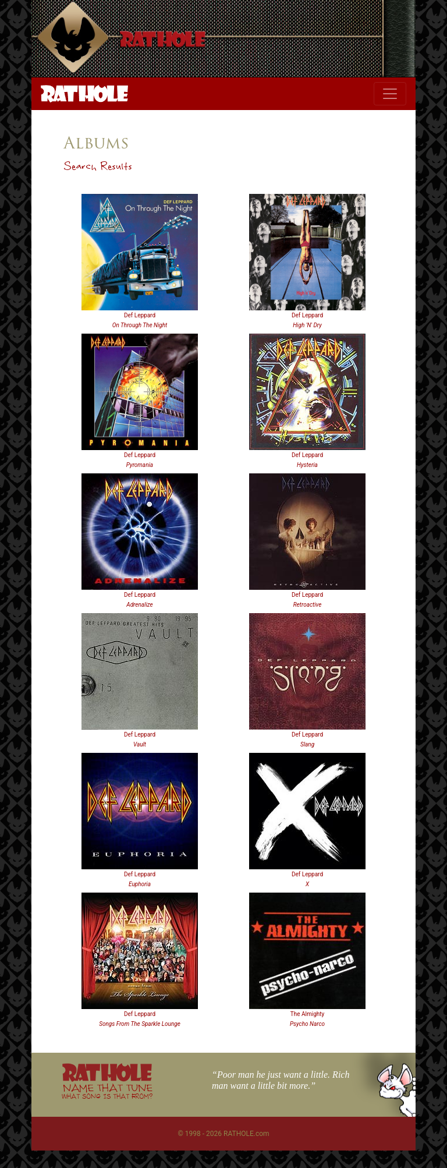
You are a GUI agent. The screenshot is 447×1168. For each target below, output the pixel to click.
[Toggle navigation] (390, 93)
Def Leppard (139, 315)
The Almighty (307, 1014)
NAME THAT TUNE (107, 1091)
